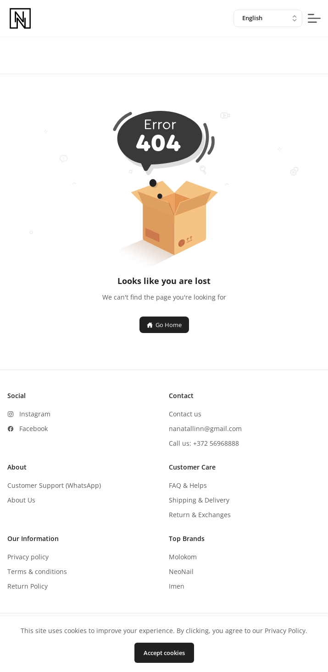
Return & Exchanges (200, 514)
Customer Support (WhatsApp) (54, 485)
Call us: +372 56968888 (204, 443)
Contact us (185, 414)
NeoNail (181, 571)
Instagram (34, 414)
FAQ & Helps (188, 485)
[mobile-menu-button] (314, 18)
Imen (176, 586)
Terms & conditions (37, 571)
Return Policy (27, 586)
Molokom (183, 556)
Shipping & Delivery (199, 500)
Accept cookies (164, 653)
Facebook (33, 428)
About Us (21, 500)
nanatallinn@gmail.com (205, 428)
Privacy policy (28, 556)
